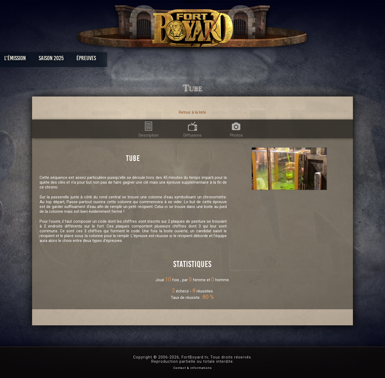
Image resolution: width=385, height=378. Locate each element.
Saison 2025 (109, 59)
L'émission (73, 59)
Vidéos (201, 59)
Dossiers (230, 59)
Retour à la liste (192, 112)
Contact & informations (192, 368)
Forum (258, 59)
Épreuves (144, 59)
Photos (174, 59)
